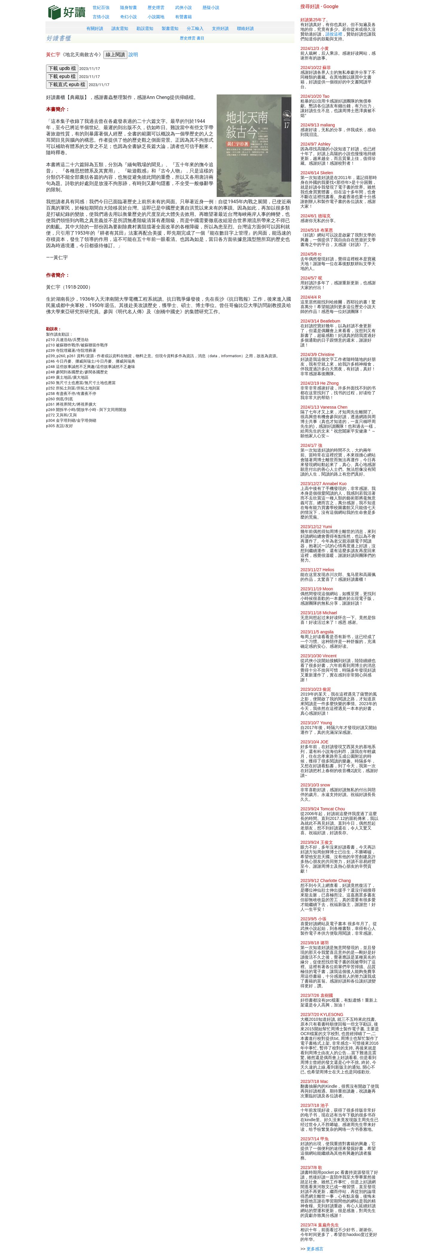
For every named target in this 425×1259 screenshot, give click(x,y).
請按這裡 (333, 34)
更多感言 (315, 1248)
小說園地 (156, 16)
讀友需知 (119, 28)
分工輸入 (195, 28)
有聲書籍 (183, 16)
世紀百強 (101, 7)
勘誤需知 (145, 28)
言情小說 (101, 16)
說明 (133, 54)
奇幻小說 (128, 16)
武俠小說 (183, 7)
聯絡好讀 (245, 28)
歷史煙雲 (156, 7)
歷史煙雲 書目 (192, 38)
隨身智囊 (128, 7)
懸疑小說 (211, 7)
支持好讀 (220, 28)
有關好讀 (94, 28)
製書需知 (170, 28)
